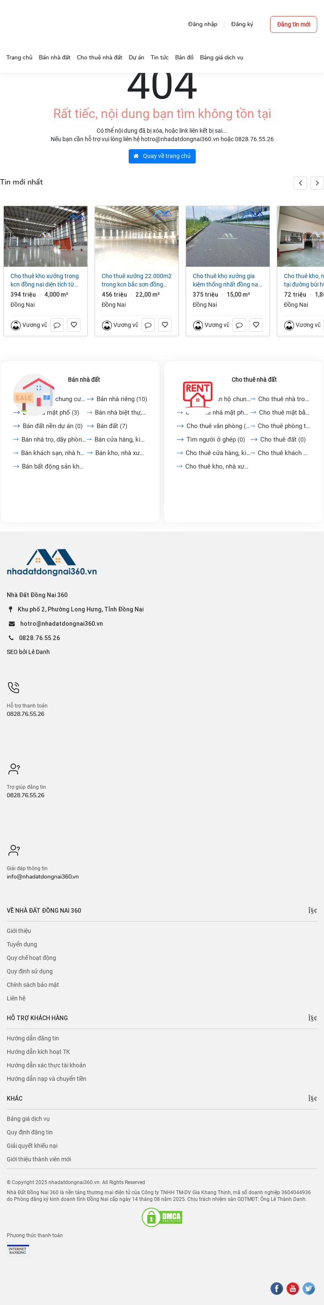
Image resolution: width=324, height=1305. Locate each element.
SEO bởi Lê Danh (28, 651)
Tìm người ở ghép (215, 439)
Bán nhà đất (84, 379)
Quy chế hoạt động (31, 957)
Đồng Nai (23, 304)
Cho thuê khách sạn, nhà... (284, 453)
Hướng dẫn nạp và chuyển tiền (46, 1078)
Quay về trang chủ (162, 156)
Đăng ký (242, 24)
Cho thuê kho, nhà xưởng (218, 466)
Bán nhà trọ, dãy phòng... (54, 439)
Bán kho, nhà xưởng (121, 453)
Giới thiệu (19, 930)
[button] (317, 183)
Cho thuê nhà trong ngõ (284, 399)
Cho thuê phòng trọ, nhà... (284, 426)
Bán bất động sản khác (54, 466)
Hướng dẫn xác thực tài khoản (46, 1065)
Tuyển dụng (22, 944)
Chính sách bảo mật (33, 984)
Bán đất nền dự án (53, 426)
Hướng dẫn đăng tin (33, 1038)
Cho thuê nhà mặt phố (218, 412)
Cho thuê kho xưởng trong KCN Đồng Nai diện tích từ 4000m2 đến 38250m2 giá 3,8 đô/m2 (45, 281)
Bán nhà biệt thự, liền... (121, 412)
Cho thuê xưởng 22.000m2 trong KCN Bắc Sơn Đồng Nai (137, 281)
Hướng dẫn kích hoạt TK (38, 1051)
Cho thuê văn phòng (218, 426)
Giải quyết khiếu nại (32, 1145)
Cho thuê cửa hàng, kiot (218, 453)
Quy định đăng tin (30, 1132)
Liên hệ (16, 998)
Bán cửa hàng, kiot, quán (120, 439)
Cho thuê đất (283, 439)
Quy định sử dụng (30, 971)
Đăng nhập (202, 24)
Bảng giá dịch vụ (28, 1118)
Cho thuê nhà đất (254, 379)
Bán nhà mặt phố (51, 412)
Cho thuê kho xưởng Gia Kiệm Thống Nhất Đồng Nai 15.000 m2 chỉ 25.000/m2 (227, 281)
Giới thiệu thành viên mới (39, 1159)
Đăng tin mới (293, 24)
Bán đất (112, 426)
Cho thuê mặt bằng (285, 412)
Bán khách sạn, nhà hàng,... (54, 453)
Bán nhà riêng (122, 399)
